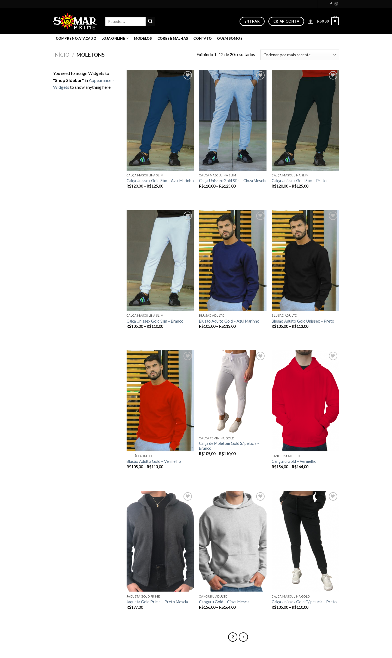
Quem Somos (230, 38)
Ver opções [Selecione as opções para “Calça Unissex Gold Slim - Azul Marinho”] (141, 195)
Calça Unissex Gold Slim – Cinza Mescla (232, 180)
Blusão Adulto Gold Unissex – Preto (303, 321)
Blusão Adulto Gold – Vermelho (154, 461)
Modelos (143, 38)
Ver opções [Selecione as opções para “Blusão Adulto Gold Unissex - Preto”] (286, 335)
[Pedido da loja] (299, 55)
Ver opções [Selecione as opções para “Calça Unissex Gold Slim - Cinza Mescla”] (213, 195)
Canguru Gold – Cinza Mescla (224, 601)
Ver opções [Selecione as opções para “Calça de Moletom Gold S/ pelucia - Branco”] (213, 463)
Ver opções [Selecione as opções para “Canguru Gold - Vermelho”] (286, 476)
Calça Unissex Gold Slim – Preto (299, 180)
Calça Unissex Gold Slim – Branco (155, 321)
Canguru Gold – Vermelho (294, 461)
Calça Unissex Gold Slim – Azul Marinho (160, 180)
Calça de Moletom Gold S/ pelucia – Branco (229, 446)
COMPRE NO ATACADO (76, 38)
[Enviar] (150, 21)
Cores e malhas (172, 38)
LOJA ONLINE (115, 38)
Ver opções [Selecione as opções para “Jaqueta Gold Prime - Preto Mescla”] (141, 616)
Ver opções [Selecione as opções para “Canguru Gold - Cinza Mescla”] (213, 616)
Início (61, 55)
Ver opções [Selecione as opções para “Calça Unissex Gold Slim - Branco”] (141, 335)
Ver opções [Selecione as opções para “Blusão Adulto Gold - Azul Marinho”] (213, 335)
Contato (202, 38)
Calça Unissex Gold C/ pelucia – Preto (304, 601)
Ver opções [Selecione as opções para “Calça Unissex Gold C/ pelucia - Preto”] (286, 616)
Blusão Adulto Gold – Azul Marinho (229, 321)
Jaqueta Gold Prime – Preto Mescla (157, 601)
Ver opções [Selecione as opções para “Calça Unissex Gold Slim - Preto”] (286, 195)
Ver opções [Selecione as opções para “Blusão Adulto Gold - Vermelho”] (141, 476)
